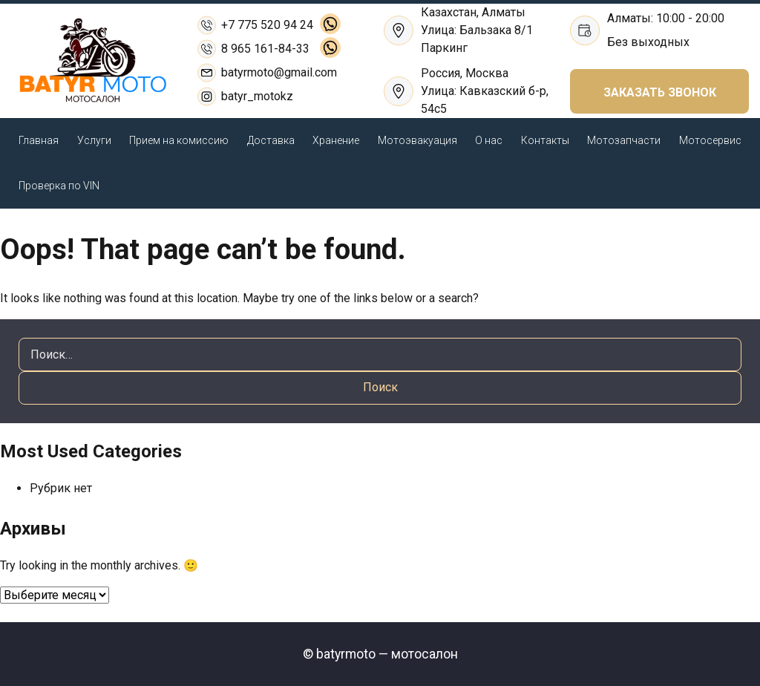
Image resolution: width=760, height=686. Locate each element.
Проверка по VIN (59, 186)
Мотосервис (710, 140)
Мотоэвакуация (417, 140)
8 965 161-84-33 (265, 49)
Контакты (545, 140)
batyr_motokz (257, 96)
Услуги (94, 140)
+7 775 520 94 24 (267, 25)
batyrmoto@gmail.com (279, 72)
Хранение (335, 140)
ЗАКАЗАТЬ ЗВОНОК (659, 92)
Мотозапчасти (624, 140)
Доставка (271, 140)
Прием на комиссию (179, 140)
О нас (488, 140)
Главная (39, 140)
